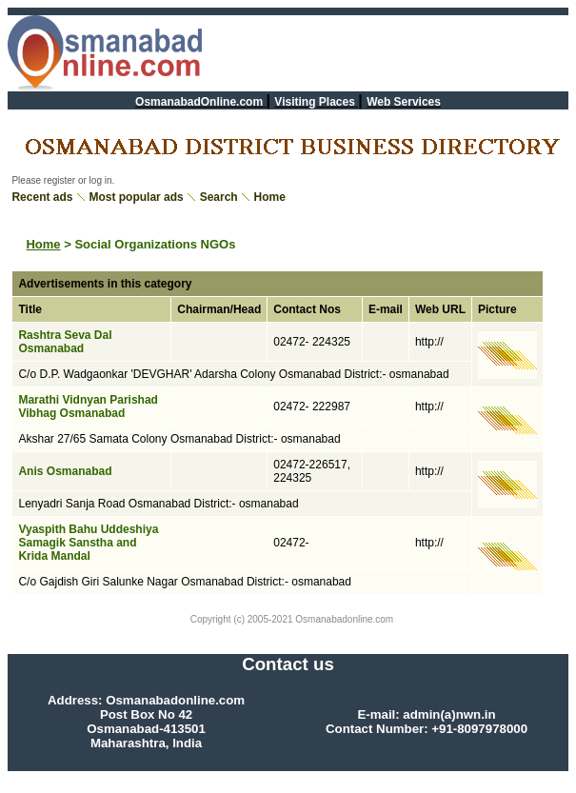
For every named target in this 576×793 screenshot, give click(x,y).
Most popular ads (136, 197)
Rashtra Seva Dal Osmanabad (64, 341)
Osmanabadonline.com (343, 619)
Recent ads (41, 197)
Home (270, 197)
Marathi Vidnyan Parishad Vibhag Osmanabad (88, 406)
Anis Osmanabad (64, 471)
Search (219, 197)
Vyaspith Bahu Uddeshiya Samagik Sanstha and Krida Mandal (88, 543)
